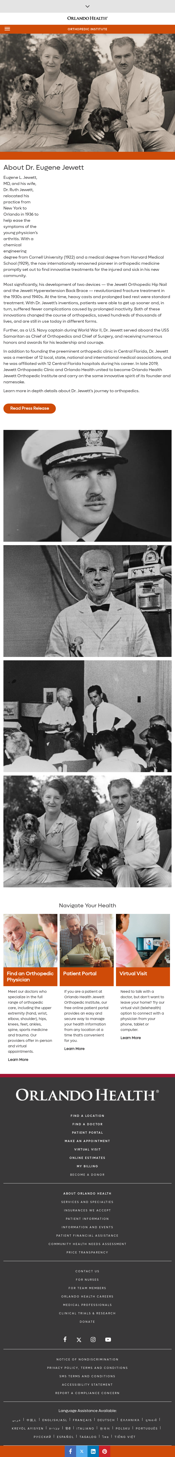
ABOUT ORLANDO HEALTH (87, 1193)
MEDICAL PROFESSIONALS (87, 1305)
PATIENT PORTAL (87, 1133)
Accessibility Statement (87, 1385)
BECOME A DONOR (87, 1175)
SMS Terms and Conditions (87, 1376)
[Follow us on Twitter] (79, 1340)
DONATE (87, 1322)
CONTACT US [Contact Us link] (87, 1271)
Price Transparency (87, 1252)
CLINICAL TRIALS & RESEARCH (87, 1313)
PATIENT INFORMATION (87, 1219)
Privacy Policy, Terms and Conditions (87, 1368)
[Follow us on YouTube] (108, 1339)
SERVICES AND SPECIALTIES (87, 1202)
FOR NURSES (87, 1280)
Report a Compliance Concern (87, 1393)
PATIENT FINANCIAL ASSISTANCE (87, 1235)
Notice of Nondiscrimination (88, 1359)
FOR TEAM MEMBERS (87, 1288)
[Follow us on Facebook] (65, 1339)
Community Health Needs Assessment (88, 1244)
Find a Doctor (87, 1124)
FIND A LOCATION (88, 1116)
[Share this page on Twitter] (82, 1451)
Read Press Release (29, 408)
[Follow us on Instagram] (93, 1339)
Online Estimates (87, 1158)
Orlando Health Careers (87, 1296)
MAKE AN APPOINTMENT (87, 1141)
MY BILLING (87, 1166)
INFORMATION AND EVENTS (87, 1227)
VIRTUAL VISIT (87, 1149)
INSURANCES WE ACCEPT (87, 1210)
